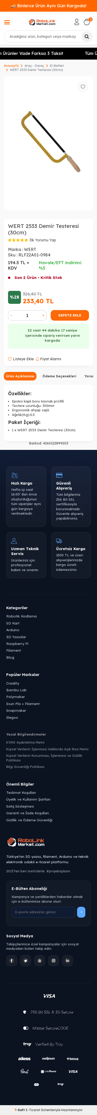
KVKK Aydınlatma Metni (25, 742)
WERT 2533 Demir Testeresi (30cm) (36, 70)
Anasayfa (11, 66)
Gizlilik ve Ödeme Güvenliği (29, 820)
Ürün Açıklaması (20, 376)
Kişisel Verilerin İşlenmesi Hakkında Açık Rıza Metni (47, 749)
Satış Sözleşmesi (20, 806)
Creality (12, 683)
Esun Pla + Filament (23, 703)
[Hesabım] (76, 22)
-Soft (20, 1110)
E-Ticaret (33, 1110)
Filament (13, 650)
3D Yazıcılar (16, 637)
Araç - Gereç (34, 66)
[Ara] (86, 36)
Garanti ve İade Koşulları (27, 813)
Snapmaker (16, 710)
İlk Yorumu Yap (42, 240)
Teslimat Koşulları (21, 792)
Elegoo (12, 717)
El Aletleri (57, 66)
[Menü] (7, 23)
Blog (10, 657)
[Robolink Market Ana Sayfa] (48, 843)
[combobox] (48, 36)
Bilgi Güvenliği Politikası (25, 767)
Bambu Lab (16, 690)
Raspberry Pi (17, 643)
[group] (48, 143)
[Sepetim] (87, 22)
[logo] (42, 22)
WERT (30, 249)
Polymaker (15, 696)
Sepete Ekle (69, 315)
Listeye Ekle (21, 359)
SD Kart (12, 623)
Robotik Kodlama (21, 616)
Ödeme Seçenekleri (59, 376)
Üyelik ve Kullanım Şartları (28, 799)
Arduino (12, 630)
